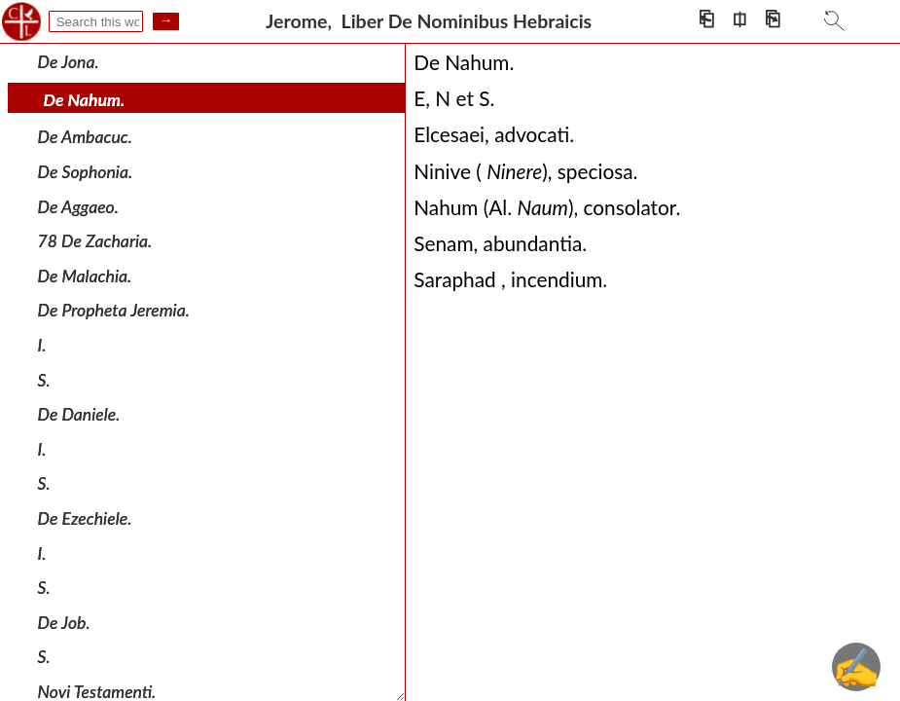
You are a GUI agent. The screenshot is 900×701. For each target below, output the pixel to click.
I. (42, 345)
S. (44, 379)
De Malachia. (85, 276)
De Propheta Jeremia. (114, 310)
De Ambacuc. (85, 137)
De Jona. (68, 62)
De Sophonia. (85, 172)
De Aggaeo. (78, 206)
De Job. (64, 622)
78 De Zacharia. (95, 241)
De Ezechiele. (85, 518)
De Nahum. (85, 100)
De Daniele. (79, 414)
